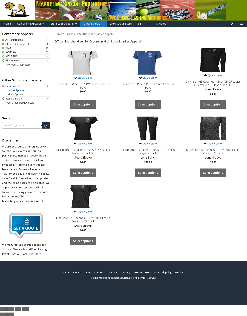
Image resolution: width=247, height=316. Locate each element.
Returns (137, 272)
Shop (88, 272)
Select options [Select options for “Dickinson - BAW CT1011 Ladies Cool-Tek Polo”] (148, 104)
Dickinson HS (72, 34)
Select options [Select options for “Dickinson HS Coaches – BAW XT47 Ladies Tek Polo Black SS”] (83, 173)
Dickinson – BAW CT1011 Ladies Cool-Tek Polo (148, 85)
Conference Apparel (32, 24)
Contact (98, 272)
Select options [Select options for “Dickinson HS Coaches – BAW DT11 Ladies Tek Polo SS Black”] (83, 241)
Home (7, 23)
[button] (241, 24)
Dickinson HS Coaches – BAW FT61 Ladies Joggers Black (148, 151)
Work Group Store (121, 23)
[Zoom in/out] (3, 309)
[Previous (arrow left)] (3, 314)
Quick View (83, 78)
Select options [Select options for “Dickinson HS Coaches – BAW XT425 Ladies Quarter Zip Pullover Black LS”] (213, 104)
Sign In (145, 24)
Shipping (167, 272)
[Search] (46, 125)
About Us (77, 272)
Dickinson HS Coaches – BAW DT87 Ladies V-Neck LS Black (213, 151)
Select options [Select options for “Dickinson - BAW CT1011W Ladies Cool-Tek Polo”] (83, 104)
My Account (112, 272)
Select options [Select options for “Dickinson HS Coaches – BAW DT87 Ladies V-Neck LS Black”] (213, 173)
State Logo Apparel (65, 24)
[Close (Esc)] (25, 309)
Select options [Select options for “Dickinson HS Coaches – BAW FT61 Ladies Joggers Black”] (148, 173)
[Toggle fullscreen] (10, 309)
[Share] (18, 309)
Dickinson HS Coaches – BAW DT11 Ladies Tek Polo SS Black (83, 219)
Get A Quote (152, 272)
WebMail (179, 272)
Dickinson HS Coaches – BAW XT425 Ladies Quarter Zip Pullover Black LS (213, 83)
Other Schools (95, 24)
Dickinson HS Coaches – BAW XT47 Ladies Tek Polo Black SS (83, 151)
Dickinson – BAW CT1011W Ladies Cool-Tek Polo (83, 85)
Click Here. (35, 254)
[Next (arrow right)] (10, 314)
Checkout (161, 23)
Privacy (126, 272)
